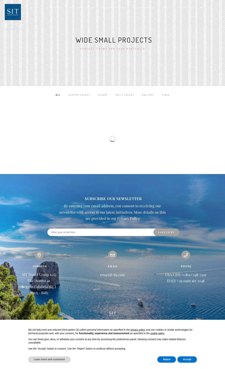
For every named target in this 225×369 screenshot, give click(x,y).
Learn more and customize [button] (49, 359)
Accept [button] (187, 359)
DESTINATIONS (114, 7)
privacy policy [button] (137, 329)
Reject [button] (166, 359)
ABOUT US (54, 7)
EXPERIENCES (144, 7)
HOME (34, 7)
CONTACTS (186, 7)
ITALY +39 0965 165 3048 (185, 281)
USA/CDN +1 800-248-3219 (185, 274)
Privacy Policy (128, 218)
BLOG (166, 7)
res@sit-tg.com (112, 274)
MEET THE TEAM (82, 7)
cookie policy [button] (157, 333)
